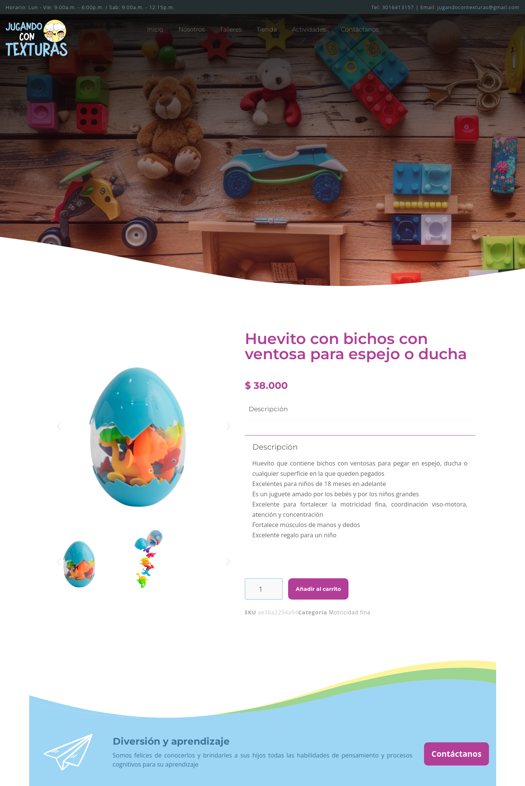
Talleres (230, 29)
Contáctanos (359, 29)
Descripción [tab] (268, 409)
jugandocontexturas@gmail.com (478, 7)
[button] (59, 426)
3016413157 (398, 7)
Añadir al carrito (318, 589)
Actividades (309, 29)
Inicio (155, 29)
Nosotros (191, 29)
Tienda (267, 29)
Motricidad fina (349, 612)
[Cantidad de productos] (264, 589)
